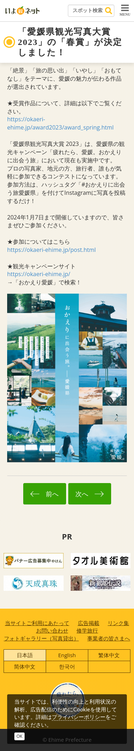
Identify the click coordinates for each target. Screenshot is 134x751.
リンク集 (118, 622)
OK (19, 736)
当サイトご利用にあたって (37, 622)
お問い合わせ (52, 630)
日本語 (25, 655)
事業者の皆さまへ (108, 638)
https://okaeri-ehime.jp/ (38, 274)
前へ (44, 493)
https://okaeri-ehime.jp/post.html (51, 250)
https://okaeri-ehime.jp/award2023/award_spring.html (60, 123)
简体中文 (24, 666)
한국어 (67, 666)
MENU (124, 10)
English (67, 655)
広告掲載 (88, 622)
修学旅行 (87, 630)
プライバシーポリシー (78, 716)
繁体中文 (109, 655)
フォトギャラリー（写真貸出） (41, 638)
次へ (89, 493)
